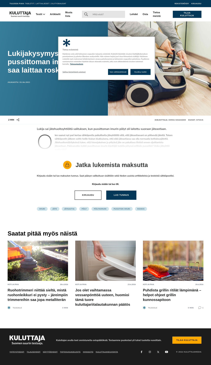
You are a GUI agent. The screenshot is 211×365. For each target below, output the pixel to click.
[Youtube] (166, 351)
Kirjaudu (196, 3)
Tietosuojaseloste (70, 352)
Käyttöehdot (50, 352)
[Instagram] (149, 351)
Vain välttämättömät (118, 72)
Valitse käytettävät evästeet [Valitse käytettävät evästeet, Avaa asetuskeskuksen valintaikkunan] (74, 72)
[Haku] (108, 14)
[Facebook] (141, 351)
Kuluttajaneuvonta (107, 352)
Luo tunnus (121, 195)
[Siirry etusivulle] (20, 14)
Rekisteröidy (182, 3)
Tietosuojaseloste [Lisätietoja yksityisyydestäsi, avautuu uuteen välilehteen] (76, 64)
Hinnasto (88, 352)
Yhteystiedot (17, 352)
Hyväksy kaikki (140, 72)
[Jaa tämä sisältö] (18, 119)
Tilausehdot (33, 352)
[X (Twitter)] (158, 351)
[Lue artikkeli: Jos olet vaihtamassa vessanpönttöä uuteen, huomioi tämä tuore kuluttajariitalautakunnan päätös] (105, 274)
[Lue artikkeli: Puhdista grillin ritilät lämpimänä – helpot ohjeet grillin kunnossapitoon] (173, 272)
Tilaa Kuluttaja (187, 14)
